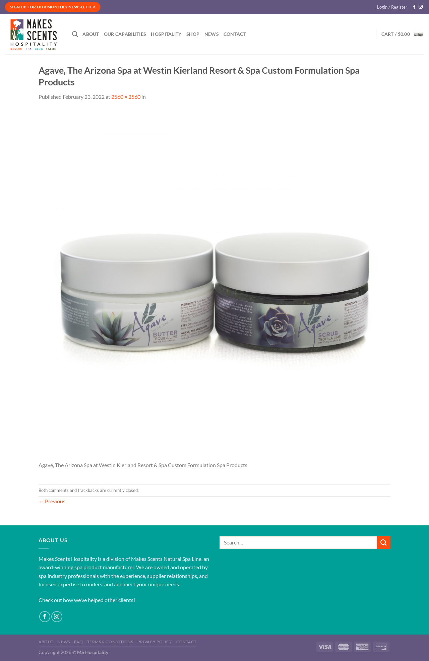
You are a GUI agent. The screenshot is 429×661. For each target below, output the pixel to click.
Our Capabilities (125, 34)
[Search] (75, 34)
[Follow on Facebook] (414, 7)
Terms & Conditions (110, 641)
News (211, 34)
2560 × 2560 (125, 96)
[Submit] (383, 542)
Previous (52, 501)
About (90, 34)
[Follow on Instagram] (421, 7)
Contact (235, 34)
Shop (193, 34)
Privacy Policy (154, 641)
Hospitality (166, 34)
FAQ (78, 641)
